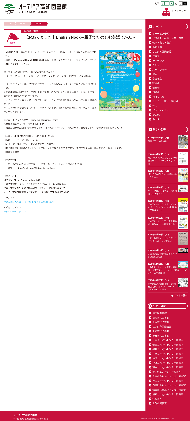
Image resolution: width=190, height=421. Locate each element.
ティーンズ (158, 60)
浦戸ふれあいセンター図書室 (167, 394)
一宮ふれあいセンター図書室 (167, 354)
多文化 (156, 119)
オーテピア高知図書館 (35, 9)
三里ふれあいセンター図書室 (167, 340)
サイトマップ (179, 11)
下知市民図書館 (160, 331)
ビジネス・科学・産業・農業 (167, 38)
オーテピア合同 (160, 33)
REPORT (39, 23)
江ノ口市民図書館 (161, 326)
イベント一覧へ (179, 295)
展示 (154, 74)
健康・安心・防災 (161, 42)
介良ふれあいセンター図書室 (167, 362)
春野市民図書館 (160, 335)
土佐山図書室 (159, 403)
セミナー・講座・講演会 (165, 101)
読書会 (156, 83)
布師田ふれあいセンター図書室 (169, 385)
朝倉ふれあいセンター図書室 (167, 367)
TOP (9, 23)
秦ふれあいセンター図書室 (166, 372)
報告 (154, 106)
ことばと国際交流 (161, 51)
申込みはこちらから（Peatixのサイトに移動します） (30, 201)
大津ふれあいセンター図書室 (167, 381)
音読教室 (157, 78)
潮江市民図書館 (160, 317)
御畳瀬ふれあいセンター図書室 (169, 390)
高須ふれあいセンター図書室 (167, 358)
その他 (156, 114)
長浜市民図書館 (160, 322)
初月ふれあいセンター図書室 (167, 349)
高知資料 (157, 47)
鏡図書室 (157, 399)
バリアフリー (159, 69)
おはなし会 (158, 96)
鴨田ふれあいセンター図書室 (167, 344)
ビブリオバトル (160, 110)
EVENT (23, 23)
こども (156, 65)
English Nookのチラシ (15, 211)
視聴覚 (156, 56)
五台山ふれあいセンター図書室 (169, 376)
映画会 (156, 87)
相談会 (156, 92)
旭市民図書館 (159, 313)
